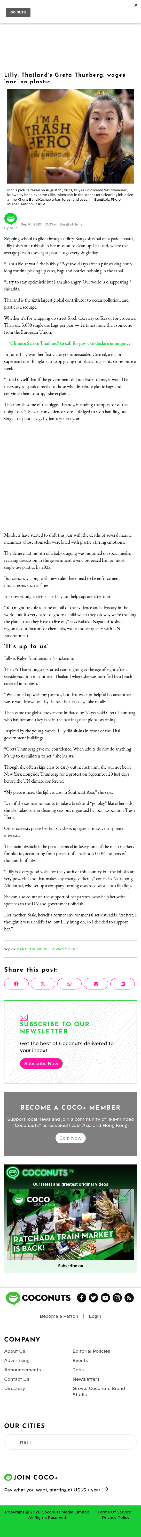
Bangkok (26, 949)
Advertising (16, 1360)
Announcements (22, 1369)
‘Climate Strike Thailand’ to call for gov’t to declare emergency (70, 343)
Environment (64, 949)
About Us (14, 1351)
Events (80, 1360)
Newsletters (86, 1379)
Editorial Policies (91, 1351)
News (43, 949)
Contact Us (16, 1379)
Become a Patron (59, 1316)
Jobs (78, 1369)
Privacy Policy (115, 1518)
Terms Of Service (114, 1512)
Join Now (71, 1138)
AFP (13, 228)
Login (95, 1316)
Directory (14, 1388)
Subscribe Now (41, 1063)
